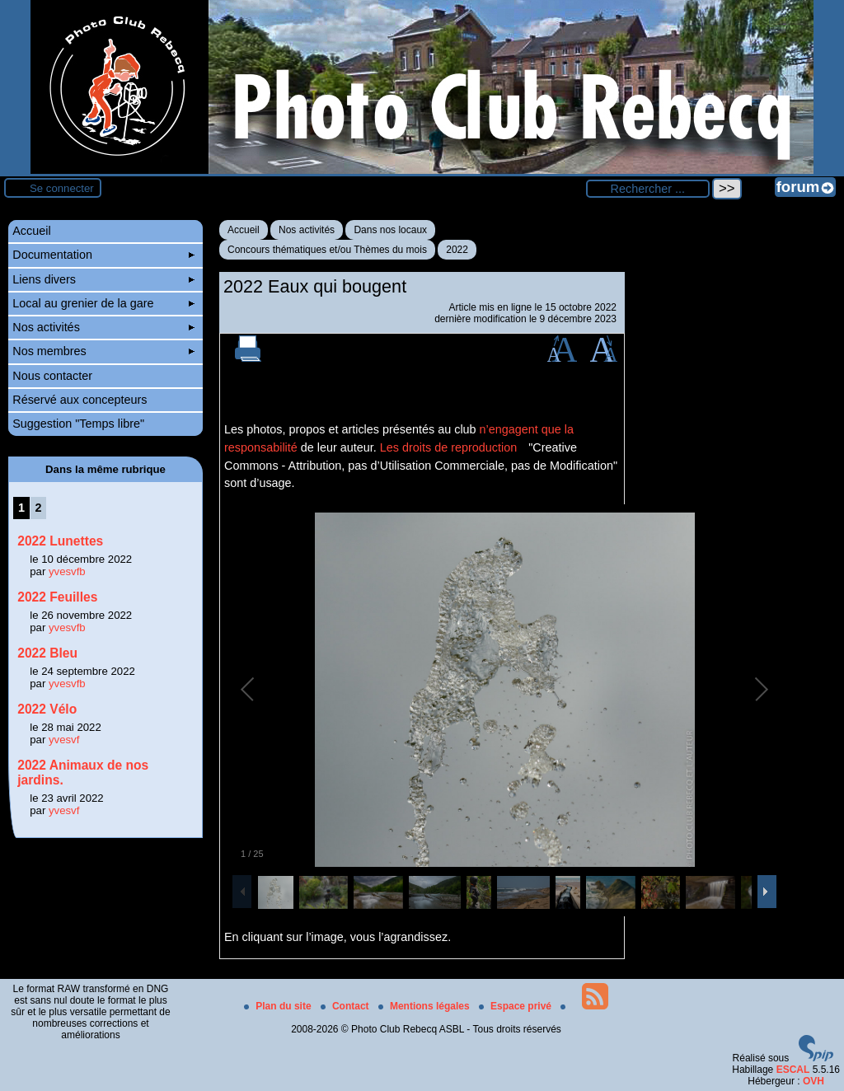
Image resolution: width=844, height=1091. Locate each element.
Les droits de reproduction (448, 447)
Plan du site (279, 1006)
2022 (457, 249)
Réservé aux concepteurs (79, 399)
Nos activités (307, 230)
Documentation (103, 254)
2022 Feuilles (57, 597)
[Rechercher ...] (648, 189)
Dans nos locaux (390, 230)
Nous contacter (52, 375)
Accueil (243, 230)
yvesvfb (67, 571)
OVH (813, 1081)
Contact (346, 1006)
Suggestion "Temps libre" (78, 423)
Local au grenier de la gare (103, 303)
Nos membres (103, 351)
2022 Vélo (47, 709)
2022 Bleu (47, 653)
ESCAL (793, 1069)
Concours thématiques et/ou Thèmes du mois (327, 249)
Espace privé (516, 1006)
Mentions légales (425, 1006)
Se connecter (62, 188)
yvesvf (64, 739)
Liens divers (103, 279)
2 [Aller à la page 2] (38, 507)
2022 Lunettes (60, 541)
